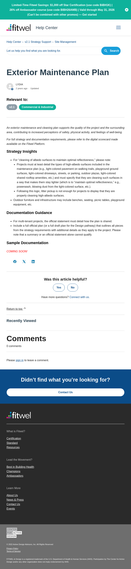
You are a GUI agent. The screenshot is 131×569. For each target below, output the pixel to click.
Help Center (13, 41)
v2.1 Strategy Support (38, 41)
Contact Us (65, 392)
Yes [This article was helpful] (59, 287)
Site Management (65, 41)
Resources (12, 447)
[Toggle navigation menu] (118, 28)
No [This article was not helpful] (72, 287)
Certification (13, 438)
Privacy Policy (12, 548)
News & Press (15, 499)
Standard (12, 442)
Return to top (16, 308)
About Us (12, 495)
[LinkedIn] (33, 261)
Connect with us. (80, 297)
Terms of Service (13, 551)
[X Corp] (24, 261)
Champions (13, 471)
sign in (20, 360)
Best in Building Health (20, 466)
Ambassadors (14, 475)
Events (10, 508)
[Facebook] (14, 261)
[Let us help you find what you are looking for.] (63, 51)
